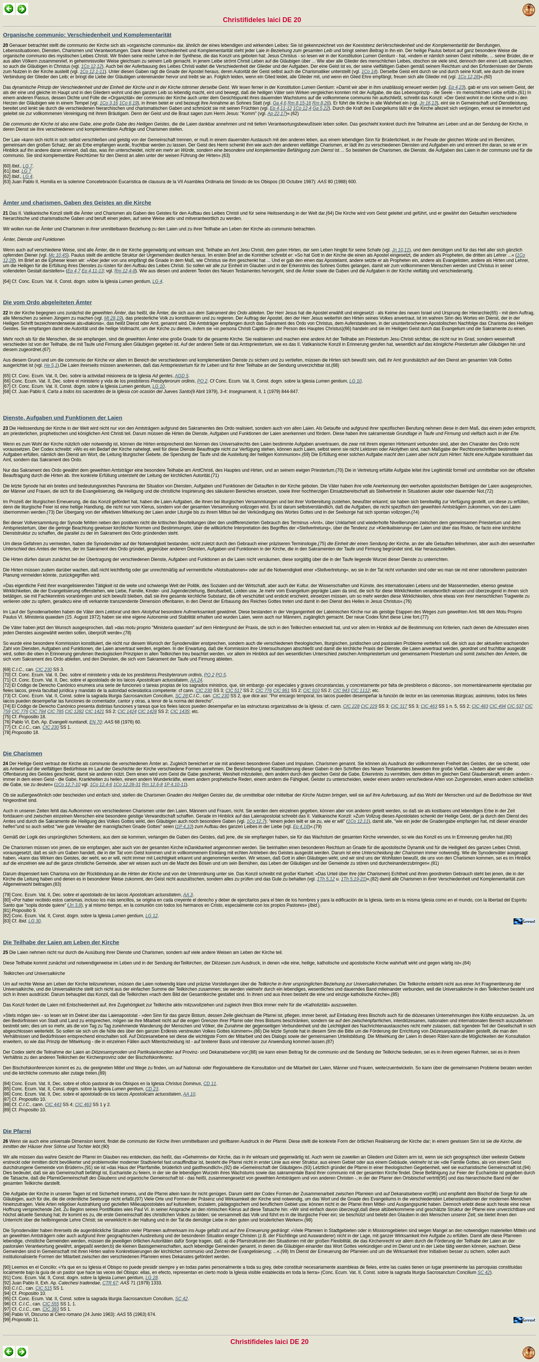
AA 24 (196, 680)
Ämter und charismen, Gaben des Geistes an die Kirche (77, 202)
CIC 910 (311, 690)
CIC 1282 (74, 711)
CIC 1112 (360, 690)
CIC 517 (233, 690)
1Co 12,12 (91, 66)
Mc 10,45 (58, 255)
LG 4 (28, 176)
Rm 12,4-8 (125, 271)
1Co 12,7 (256, 821)
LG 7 (28, 166)
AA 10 (189, 1094)
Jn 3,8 (75, 905)
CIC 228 (351, 706)
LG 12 (152, 915)
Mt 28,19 (113, 318)
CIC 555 (50, 1304)
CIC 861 (281, 690)
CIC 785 (55, 711)
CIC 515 (44, 1288)
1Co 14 (369, 71)
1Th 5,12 (326, 879)
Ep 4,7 (73, 271)
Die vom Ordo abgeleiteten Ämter (47, 302)
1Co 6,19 (128, 103)
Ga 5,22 (321, 108)
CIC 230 (44, 669)
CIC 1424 (127, 711)
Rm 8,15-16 (299, 103)
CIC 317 (399, 706)
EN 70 (95, 722)
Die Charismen (22, 753)
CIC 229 (369, 706)
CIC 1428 (147, 711)
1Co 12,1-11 (92, 71)
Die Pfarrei (17, 1131)
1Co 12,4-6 (101, 784)
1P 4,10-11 (175, 784)
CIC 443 (53, 1104)
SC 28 (181, 695)
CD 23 (152, 1088)
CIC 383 (50, 1309)
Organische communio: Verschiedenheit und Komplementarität (87, 34)
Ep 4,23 (456, 87)
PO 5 (221, 674)
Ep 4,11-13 (93, 271)
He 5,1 (50, 365)
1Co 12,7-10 (68, 784)
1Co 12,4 (302, 108)
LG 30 (34, 921)
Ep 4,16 (300, 826)
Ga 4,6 (279, 103)
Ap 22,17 (277, 113)
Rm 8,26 (320, 103)
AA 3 (188, 894)
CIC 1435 (179, 711)
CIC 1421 (94, 711)
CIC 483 (480, 706)
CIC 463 (429, 706)
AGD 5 (181, 375)
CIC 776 (263, 690)
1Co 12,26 (468, 76)
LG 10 (355, 381)
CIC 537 (515, 706)
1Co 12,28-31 (127, 784)
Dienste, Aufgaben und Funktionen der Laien (62, 417)
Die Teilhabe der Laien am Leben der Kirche (61, 942)
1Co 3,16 (109, 103)
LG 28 (152, 1277)
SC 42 (484, 1272)
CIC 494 (498, 706)
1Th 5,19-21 (353, 879)
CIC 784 (38, 711)
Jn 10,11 (400, 250)
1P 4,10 (184, 826)
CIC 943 (341, 690)
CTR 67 (110, 1283)
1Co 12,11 (358, 821)
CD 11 (209, 1083)
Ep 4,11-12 (281, 108)
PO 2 (202, 381)
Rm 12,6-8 (152, 784)
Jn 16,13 (428, 103)
